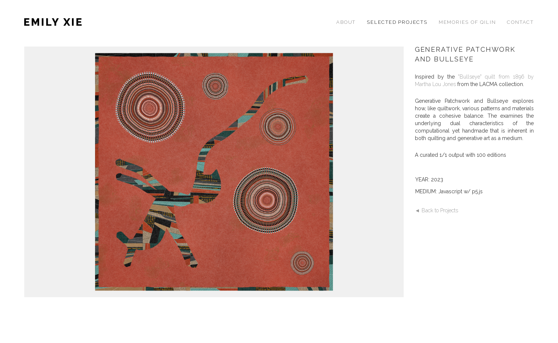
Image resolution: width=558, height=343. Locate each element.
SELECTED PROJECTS (397, 22)
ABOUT (346, 22)
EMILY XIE (53, 22)
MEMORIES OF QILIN (467, 22)
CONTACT (520, 22)
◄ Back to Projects (436, 210)
